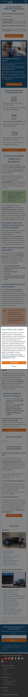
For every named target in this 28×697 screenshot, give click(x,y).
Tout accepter (14, 362)
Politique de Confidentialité (9, 356)
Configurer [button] (14, 366)
